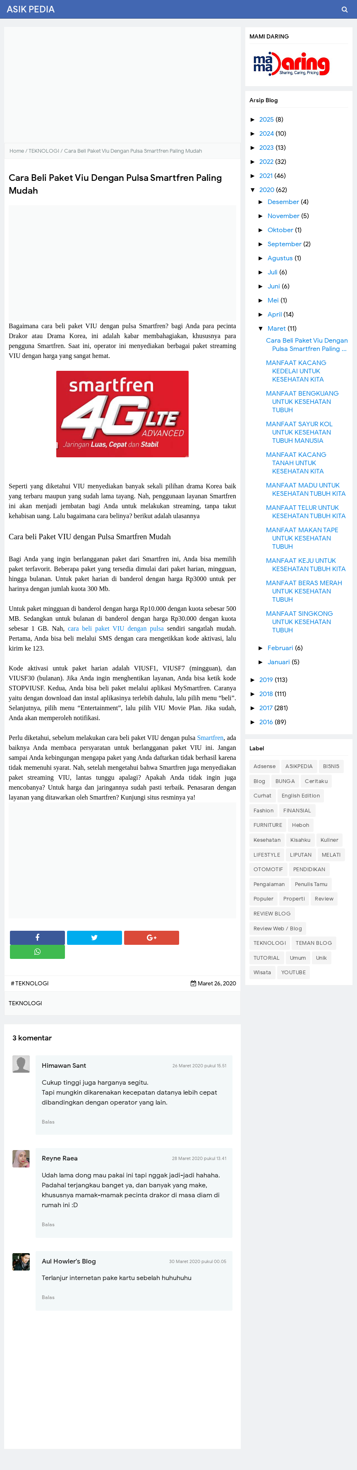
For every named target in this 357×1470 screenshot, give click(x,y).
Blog (260, 781)
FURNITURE (268, 825)
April (275, 314)
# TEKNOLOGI (29, 983)
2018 (267, 694)
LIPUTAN (301, 854)
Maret (278, 328)
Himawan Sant (64, 1066)
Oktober (281, 230)
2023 (267, 148)
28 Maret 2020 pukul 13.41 (199, 1158)
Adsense (265, 766)
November (284, 216)
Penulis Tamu (311, 884)
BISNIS (331, 766)
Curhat (263, 795)
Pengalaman (269, 884)
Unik (321, 957)
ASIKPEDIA (299, 766)
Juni (275, 286)
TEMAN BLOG (314, 942)
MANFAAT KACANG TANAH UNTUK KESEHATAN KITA (296, 463)
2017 (266, 708)
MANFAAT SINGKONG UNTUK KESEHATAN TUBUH (299, 622)
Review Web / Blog (278, 928)
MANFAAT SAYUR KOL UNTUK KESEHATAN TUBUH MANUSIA (299, 432)
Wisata (262, 972)
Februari (281, 648)
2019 (267, 680)
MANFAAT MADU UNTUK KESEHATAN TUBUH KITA (306, 489)
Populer (264, 898)
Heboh (300, 825)
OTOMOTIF (268, 869)
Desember (284, 202)
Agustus (281, 258)
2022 (267, 162)
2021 (266, 176)
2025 (267, 119)
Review (324, 898)
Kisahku (300, 839)
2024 (267, 134)
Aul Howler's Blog (69, 1261)
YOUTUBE (293, 972)
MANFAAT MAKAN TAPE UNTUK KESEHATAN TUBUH (302, 538)
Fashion (264, 810)
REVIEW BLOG (272, 913)
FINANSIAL (297, 810)
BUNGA (285, 781)
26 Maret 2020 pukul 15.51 (199, 1066)
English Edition (301, 795)
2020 (267, 190)
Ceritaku (316, 781)
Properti (294, 898)
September (285, 244)
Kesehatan (267, 839)
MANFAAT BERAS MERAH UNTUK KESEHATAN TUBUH (304, 591)
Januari (280, 662)
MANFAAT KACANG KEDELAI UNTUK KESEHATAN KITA (296, 371)
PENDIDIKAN (309, 869)
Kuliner (330, 839)
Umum (298, 957)
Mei (274, 300)
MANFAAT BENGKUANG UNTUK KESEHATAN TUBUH (302, 401)
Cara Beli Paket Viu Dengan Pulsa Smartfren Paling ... (307, 344)
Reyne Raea (60, 1158)
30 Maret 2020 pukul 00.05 (197, 1261)
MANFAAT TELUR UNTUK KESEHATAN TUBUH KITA (306, 512)
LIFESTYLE (267, 854)
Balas (48, 1122)
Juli (273, 272)
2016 (267, 722)
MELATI (331, 854)
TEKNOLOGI (270, 942)
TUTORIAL (267, 957)
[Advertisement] (122, 85)
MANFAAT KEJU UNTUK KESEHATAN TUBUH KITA (306, 565)
